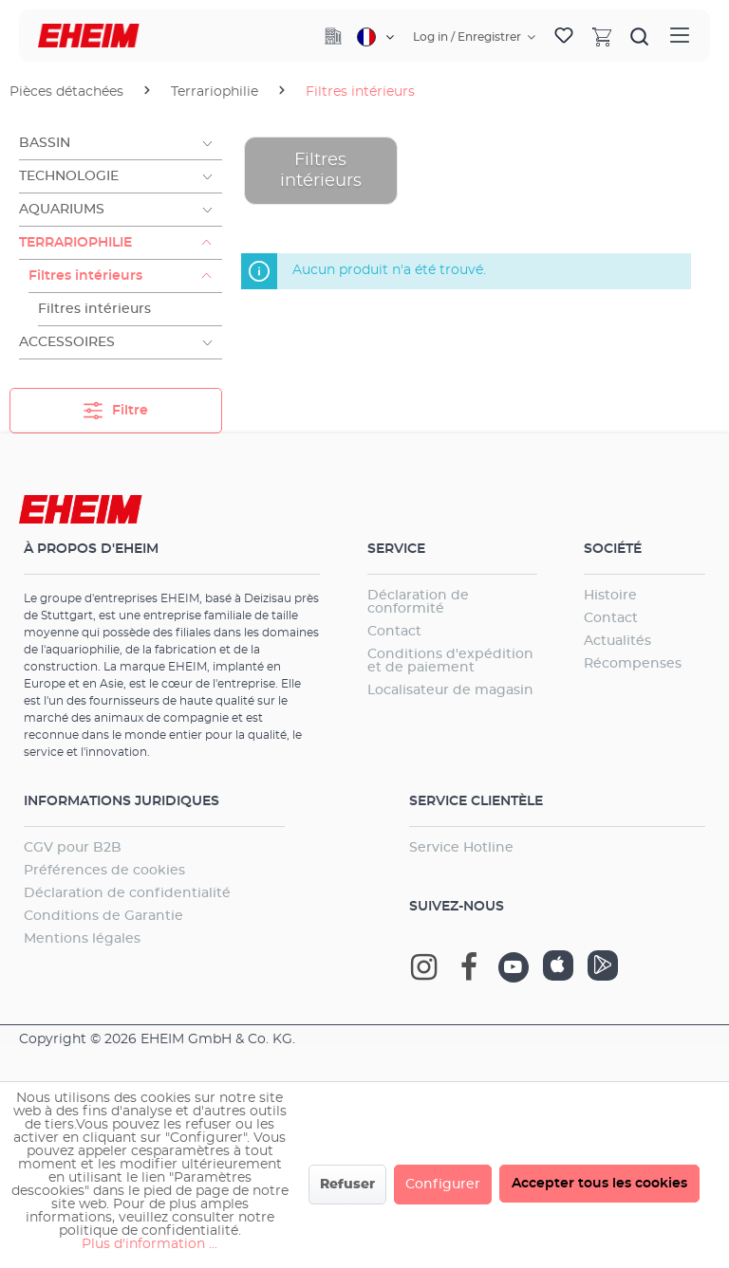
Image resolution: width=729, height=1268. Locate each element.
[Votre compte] (474, 37)
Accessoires (67, 342)
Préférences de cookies (104, 870)
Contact (394, 631)
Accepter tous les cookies (599, 1183)
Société (613, 549)
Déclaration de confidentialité (127, 893)
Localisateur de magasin (450, 690)
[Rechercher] (639, 36)
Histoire (610, 595)
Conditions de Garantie (103, 916)
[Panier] (601, 36)
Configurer (442, 1184)
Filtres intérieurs (85, 276)
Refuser (347, 1184)
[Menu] (679, 35)
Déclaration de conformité (418, 602)
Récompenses (633, 664)
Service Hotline (461, 848)
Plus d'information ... (149, 1244)
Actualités (617, 641)
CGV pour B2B (73, 848)
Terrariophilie (75, 242)
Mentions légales (82, 939)
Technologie (69, 176)
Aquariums (61, 209)
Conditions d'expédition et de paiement (450, 661)
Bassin (44, 143)
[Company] (333, 36)
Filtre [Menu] (116, 406)
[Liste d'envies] (563, 36)
